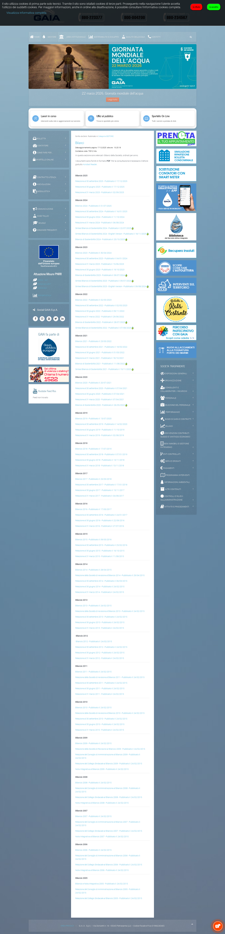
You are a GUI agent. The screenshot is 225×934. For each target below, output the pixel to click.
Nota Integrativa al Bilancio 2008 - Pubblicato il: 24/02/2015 (102, 803)
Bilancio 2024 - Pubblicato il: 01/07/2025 (93, 206)
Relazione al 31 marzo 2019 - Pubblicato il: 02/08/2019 (99, 435)
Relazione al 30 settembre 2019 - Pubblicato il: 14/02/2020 (101, 424)
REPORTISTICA (44, 295)
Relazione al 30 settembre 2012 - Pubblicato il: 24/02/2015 (101, 647)
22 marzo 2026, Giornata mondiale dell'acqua (112, 93)
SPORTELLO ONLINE (43, 160)
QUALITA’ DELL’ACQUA (133, 37)
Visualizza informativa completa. (26, 12)
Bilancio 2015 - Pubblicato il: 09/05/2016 (93, 539)
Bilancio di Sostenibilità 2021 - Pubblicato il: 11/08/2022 (100, 364)
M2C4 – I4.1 (42, 280)
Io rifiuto (196, 7)
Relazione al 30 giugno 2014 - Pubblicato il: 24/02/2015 (99, 586)
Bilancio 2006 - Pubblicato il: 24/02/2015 (93, 850)
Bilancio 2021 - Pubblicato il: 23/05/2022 (93, 341)
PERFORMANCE (170, 412)
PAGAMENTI (167, 468)
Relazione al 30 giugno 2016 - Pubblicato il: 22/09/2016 (99, 520)
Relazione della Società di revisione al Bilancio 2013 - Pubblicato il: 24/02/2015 (109, 611)
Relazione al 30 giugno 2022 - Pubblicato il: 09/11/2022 (99, 311)
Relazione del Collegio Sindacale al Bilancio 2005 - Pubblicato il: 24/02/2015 (108, 898)
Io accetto (213, 7)
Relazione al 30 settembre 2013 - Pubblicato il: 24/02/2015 (101, 617)
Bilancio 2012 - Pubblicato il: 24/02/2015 (94, 641)
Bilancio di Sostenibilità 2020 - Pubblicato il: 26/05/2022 (100, 405)
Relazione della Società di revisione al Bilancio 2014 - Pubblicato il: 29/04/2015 (109, 575)
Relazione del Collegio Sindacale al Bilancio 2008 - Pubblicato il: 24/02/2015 (108, 797)
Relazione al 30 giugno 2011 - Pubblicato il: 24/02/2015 (99, 688)
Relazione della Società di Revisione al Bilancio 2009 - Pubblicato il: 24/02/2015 (110, 749)
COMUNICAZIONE (43, 209)
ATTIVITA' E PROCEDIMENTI (174, 507)
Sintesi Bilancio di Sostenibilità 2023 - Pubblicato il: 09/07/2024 (103, 281)
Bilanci (79, 142)
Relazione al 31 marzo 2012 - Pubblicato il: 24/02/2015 (99, 658)
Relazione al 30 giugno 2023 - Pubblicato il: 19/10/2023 (99, 269)
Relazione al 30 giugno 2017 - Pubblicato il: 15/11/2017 (99, 490)
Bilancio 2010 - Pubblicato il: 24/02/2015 (93, 707)
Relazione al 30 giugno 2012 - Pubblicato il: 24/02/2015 (99, 652)
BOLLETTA (39, 138)
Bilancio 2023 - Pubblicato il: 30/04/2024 (93, 253)
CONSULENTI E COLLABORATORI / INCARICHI (173, 388)
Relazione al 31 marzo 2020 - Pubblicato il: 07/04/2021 (99, 399)
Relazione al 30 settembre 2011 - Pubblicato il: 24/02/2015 (101, 683)
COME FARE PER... (43, 153)
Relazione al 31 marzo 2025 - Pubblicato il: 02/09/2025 (99, 192)
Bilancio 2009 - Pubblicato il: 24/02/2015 (93, 743)
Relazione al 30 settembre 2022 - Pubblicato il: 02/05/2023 (101, 305)
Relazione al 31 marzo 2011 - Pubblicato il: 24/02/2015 (99, 694)
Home (35, 37)
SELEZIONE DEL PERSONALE (175, 405)
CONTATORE (40, 145)
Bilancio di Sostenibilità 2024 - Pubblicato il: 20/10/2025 (100, 239)
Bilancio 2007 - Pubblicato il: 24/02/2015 (93, 816)
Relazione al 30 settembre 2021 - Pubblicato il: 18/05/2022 (101, 347)
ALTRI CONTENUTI (170, 489)
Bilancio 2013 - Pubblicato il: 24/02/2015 (93, 605)
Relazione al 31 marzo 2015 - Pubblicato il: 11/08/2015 (99, 556)
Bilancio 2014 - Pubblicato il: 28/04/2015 (93, 570)
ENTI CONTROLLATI (170, 454)
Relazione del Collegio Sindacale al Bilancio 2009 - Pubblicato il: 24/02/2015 (108, 763)
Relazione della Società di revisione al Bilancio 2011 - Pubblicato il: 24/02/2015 (109, 677)
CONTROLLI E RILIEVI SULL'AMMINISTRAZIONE (171, 497)
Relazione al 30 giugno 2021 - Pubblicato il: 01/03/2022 (99, 352)
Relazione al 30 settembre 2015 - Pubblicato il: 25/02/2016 (101, 545)
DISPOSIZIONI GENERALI (173, 373)
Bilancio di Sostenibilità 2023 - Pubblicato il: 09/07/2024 (100, 275)
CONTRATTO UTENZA (44, 177)
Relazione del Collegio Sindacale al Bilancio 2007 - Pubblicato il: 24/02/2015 (108, 831)
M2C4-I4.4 (41, 288)
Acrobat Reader (90, 164)
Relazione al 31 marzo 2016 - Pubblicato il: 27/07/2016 (99, 526)
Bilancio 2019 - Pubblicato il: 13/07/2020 (93, 418)
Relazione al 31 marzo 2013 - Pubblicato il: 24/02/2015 (99, 628)
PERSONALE (168, 398)
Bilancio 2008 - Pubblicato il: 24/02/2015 (93, 782)
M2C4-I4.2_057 (44, 284)
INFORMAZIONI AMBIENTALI (175, 482)
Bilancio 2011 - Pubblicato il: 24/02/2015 (93, 672)
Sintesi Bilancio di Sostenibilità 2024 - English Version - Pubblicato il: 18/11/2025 (110, 234)
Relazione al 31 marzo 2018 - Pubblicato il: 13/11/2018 (99, 465)
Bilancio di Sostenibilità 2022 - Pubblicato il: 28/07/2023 (100, 322)
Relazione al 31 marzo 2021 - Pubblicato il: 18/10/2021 (99, 358)
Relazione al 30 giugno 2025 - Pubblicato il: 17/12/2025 (99, 187)
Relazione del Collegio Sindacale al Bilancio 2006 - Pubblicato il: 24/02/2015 (108, 864)
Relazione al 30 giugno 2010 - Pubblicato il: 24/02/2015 (99, 724)
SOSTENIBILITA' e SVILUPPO (104, 37)
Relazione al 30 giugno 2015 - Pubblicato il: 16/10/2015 (99, 551)
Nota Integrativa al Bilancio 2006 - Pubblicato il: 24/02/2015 (102, 870)
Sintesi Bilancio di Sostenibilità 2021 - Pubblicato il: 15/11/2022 (103, 369)
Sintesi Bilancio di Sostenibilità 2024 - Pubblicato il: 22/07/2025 (103, 228)
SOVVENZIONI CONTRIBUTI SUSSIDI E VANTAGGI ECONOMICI (175, 434)
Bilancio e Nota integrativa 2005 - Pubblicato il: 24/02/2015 (101, 884)
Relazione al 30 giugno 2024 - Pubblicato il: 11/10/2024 (99, 217)
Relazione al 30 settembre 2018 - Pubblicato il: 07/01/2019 (101, 454)
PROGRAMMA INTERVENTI (175, 475)
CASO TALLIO (41, 216)
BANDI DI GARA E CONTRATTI (175, 419)
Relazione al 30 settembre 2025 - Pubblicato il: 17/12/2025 (101, 181)
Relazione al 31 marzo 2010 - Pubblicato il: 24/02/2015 (99, 730)
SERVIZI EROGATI (170, 461)
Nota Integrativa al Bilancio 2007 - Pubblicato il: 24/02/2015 (102, 836)
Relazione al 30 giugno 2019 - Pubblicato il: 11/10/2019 (99, 430)
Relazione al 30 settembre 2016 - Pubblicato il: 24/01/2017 (101, 515)
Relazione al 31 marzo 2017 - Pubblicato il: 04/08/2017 (99, 496)
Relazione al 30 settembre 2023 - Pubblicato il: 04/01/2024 (101, 258)
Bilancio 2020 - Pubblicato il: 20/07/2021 (93, 383)
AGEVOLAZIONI (42, 184)
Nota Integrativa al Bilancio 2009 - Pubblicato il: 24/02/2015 (102, 769)
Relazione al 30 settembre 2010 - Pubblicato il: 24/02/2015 (101, 719)
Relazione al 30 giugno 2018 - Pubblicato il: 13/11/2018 (99, 460)
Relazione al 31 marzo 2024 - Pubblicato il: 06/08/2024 (99, 222)
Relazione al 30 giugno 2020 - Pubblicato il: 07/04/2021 (99, 394)
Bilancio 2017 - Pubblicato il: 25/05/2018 (93, 479)
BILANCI (166, 426)
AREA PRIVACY (67, 926)
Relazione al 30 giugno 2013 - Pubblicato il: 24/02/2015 (99, 622)
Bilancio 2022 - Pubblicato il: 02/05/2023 (93, 300)
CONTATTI (154, 37)
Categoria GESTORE (106, 136)
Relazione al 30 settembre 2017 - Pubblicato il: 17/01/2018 (101, 484)
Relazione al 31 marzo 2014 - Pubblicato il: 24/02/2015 (99, 592)
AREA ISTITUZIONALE (72, 37)
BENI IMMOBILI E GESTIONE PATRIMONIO (174, 444)
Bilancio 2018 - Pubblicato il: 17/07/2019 (93, 449)
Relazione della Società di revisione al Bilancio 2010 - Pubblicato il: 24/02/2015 (109, 713)
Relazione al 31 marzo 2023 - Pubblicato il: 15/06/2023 (99, 264)
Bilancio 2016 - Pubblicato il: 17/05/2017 (93, 509)
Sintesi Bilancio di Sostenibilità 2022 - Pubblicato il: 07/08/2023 (103, 328)
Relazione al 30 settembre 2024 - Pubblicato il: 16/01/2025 (101, 211)
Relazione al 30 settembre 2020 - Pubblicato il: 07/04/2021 (101, 388)
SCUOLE (39, 223)
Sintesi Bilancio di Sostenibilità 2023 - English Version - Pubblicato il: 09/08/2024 (110, 286)
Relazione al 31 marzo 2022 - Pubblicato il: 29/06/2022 (99, 316)
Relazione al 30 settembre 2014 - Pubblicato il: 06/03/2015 (101, 581)
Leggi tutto (112, 99)
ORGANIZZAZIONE (170, 380)
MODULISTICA (41, 191)
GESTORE (49, 37)
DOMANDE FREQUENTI (45, 230)
